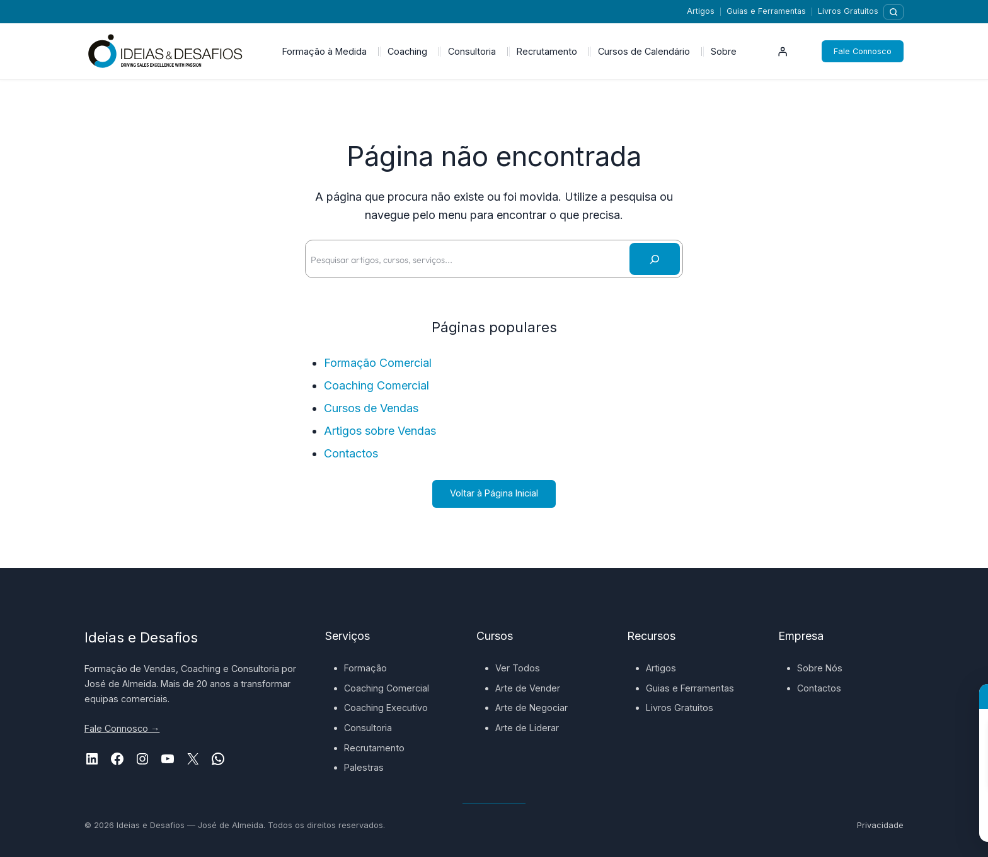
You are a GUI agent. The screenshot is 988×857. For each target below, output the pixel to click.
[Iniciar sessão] (782, 51)
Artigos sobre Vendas (380, 430)
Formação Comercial (378, 362)
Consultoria (368, 727)
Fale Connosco (863, 51)
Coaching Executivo (386, 707)
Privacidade (880, 825)
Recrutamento (374, 747)
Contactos (351, 453)
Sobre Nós (819, 668)
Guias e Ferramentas (766, 11)
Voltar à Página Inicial (494, 493)
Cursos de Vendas (371, 408)
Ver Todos (517, 668)
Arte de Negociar (531, 707)
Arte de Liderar (527, 727)
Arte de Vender (527, 688)
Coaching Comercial (376, 385)
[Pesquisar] (893, 12)
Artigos (701, 11)
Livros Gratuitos (848, 11)
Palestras (364, 767)
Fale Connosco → (121, 728)
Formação (365, 668)
